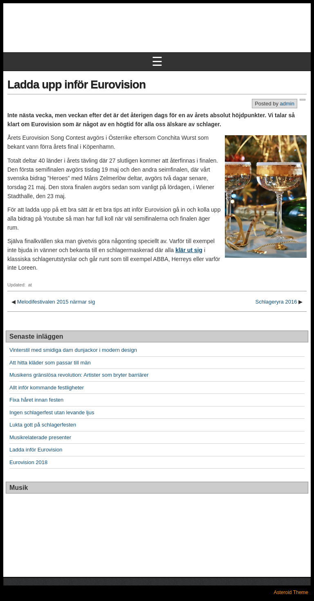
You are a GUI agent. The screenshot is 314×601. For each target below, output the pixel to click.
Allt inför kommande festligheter (46, 387)
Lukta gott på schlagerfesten (42, 425)
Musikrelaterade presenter (40, 437)
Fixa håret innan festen (36, 400)
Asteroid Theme (291, 592)
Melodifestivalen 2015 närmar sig (56, 302)
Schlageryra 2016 (276, 302)
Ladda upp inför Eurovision (76, 84)
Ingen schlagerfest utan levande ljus (51, 412)
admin (287, 104)
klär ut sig (188, 250)
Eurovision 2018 (28, 462)
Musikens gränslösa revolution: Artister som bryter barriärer (78, 375)
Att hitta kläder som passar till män (50, 363)
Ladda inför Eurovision (35, 450)
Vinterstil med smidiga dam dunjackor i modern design (73, 350)
